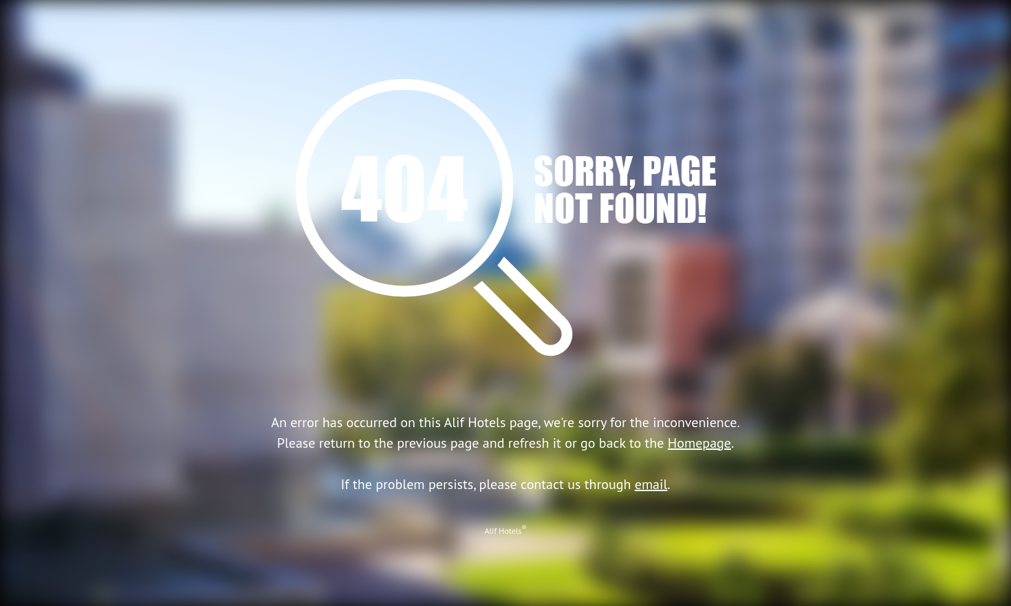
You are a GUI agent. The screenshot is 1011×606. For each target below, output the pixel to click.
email (651, 484)
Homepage (699, 443)
